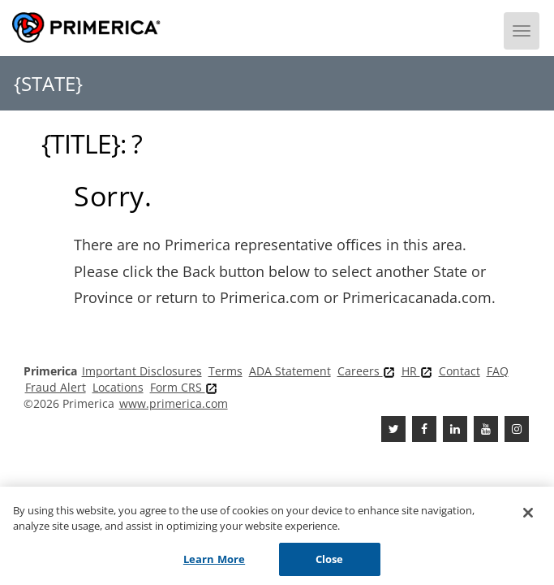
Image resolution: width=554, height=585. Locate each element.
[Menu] (521, 31)
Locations (118, 387)
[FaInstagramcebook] (517, 429)
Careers (366, 371)
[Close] (528, 516)
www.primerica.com (173, 403)
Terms (225, 371)
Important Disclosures (142, 371)
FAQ (498, 371)
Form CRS (183, 387)
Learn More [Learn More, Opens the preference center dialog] (214, 562)
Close (330, 562)
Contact (459, 371)
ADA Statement (290, 371)
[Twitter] (393, 429)
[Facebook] (424, 429)
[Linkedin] (455, 429)
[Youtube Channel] (486, 429)
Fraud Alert (55, 387)
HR (417, 371)
